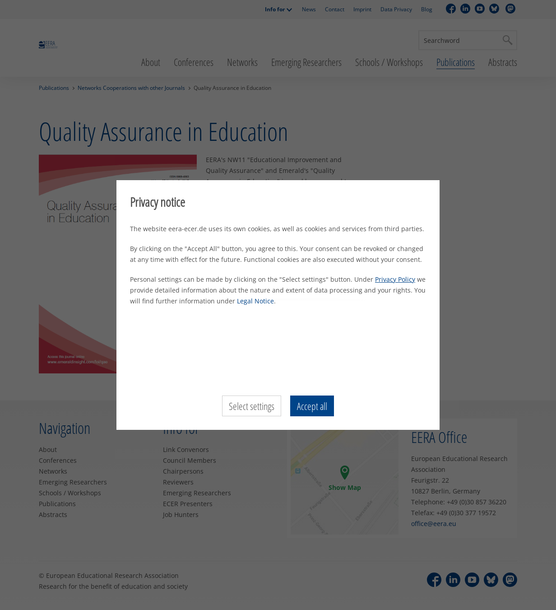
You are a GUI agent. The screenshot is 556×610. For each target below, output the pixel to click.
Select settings (251, 406)
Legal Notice (255, 301)
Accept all (312, 406)
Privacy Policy (395, 279)
